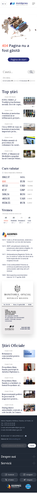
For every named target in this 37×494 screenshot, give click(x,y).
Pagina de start (18, 59)
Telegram (28, 480)
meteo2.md (18, 213)
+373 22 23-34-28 (9, 423)
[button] (31, 106)
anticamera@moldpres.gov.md (15, 427)
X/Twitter (9, 480)
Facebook (9, 475)
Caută (32, 446)
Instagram (28, 475)
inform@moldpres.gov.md (14, 430)
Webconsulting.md (14, 439)
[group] (18, 100)
